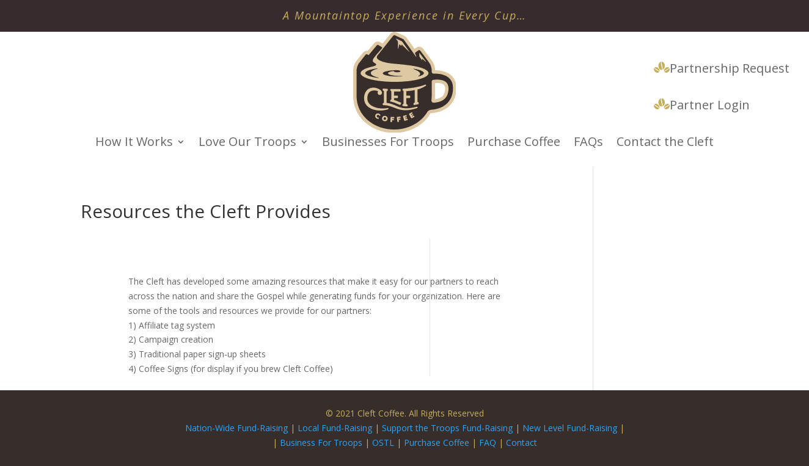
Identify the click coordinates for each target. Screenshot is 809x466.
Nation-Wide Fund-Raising (236, 428)
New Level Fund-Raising (571, 428)
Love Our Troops (247, 143)
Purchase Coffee (513, 143)
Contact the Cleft (665, 143)
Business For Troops (322, 442)
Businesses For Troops (388, 143)
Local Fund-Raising (335, 428)
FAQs (588, 143)
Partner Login (702, 105)
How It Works (134, 143)
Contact (521, 442)
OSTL (383, 442)
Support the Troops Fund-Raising (447, 428)
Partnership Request (721, 69)
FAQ (487, 442)
